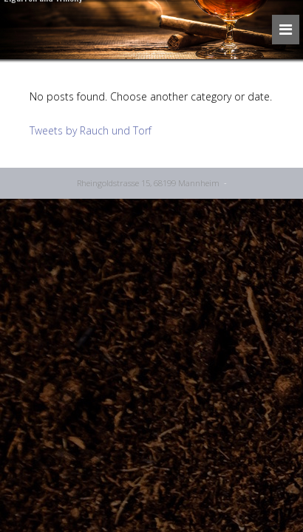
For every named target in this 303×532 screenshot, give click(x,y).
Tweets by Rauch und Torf (91, 130)
